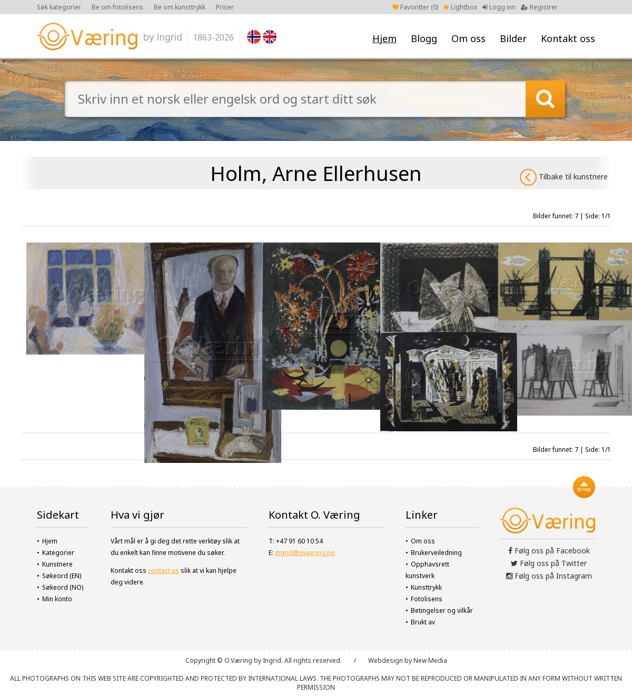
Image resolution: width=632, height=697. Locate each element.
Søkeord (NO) (62, 587)
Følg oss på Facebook (549, 550)
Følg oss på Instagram (549, 576)
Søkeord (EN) (61, 575)
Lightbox (460, 7)
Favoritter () (415, 7)
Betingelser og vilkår (442, 610)
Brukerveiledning (436, 552)
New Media (430, 660)
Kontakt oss (568, 38)
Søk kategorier (59, 7)
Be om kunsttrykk (179, 7)
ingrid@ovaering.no (305, 552)
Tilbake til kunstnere (564, 177)
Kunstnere (57, 564)
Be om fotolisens (117, 7)
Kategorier (58, 552)
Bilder (513, 38)
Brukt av (423, 622)
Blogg (424, 38)
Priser (225, 7)
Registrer (539, 7)
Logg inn (499, 7)
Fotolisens (426, 598)
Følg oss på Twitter (549, 563)
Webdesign (385, 660)
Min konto (57, 598)
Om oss (468, 38)
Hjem (384, 38)
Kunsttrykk (426, 587)
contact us (163, 570)
